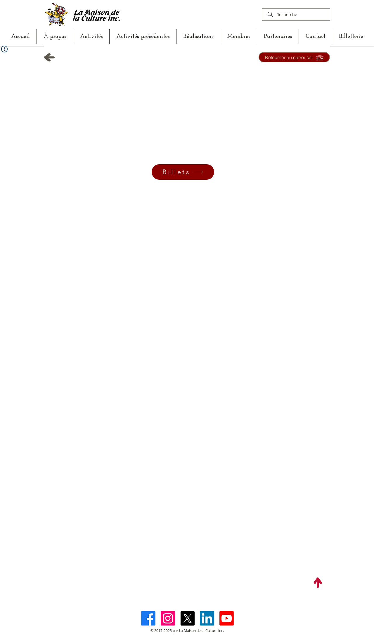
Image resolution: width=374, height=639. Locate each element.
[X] (187, 618)
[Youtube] (226, 618)
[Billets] (183, 172)
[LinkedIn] (207, 618)
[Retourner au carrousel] (294, 57)
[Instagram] (168, 618)
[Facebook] (148, 618)
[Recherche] (296, 14)
